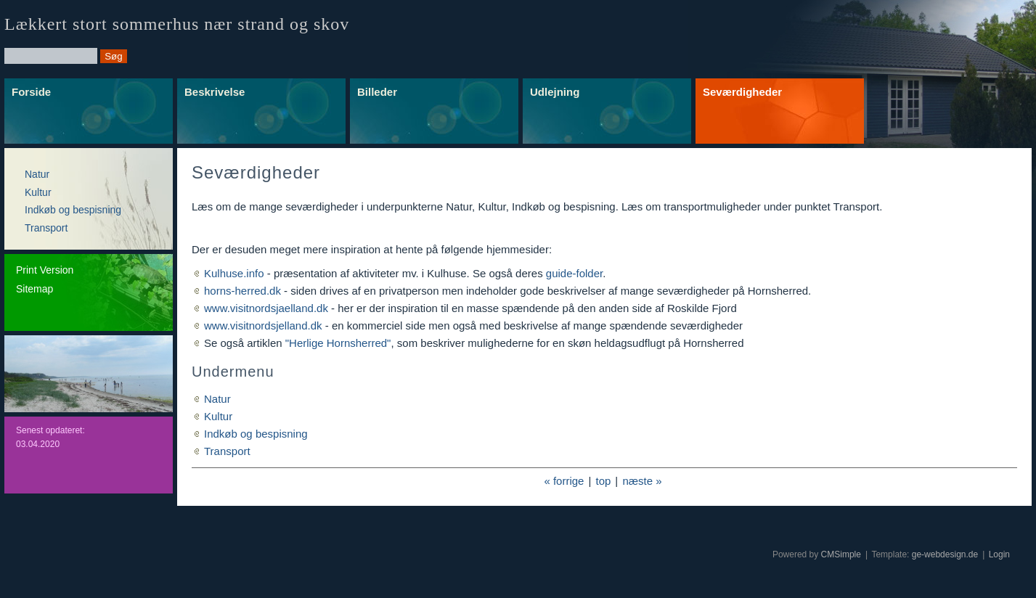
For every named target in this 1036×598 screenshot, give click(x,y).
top (603, 481)
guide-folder (574, 273)
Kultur (38, 192)
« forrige (564, 481)
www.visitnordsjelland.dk (263, 325)
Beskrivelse (214, 92)
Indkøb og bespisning (73, 210)
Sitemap (34, 289)
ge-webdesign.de (945, 554)
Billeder (377, 92)
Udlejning (554, 92)
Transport (46, 228)
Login (999, 554)
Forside (31, 92)
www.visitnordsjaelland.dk (266, 308)
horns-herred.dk (242, 290)
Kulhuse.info (234, 273)
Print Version (44, 270)
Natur (37, 174)
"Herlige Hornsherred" (338, 343)
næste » (641, 481)
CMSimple (841, 554)
